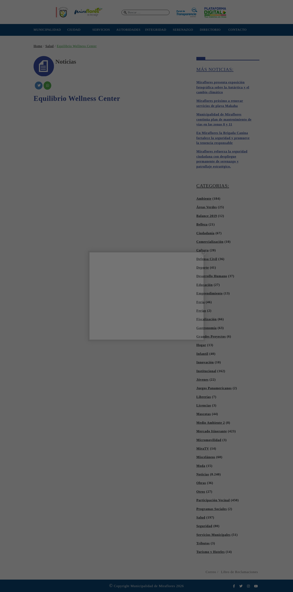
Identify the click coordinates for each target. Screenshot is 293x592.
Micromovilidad (208, 440)
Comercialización (209, 242)
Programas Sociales (211, 509)
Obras (201, 483)
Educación (204, 285)
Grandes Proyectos (211, 336)
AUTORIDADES (128, 29)
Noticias (202, 474)
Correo (211, 572)
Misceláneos (205, 457)
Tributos (203, 543)
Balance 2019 (206, 216)
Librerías (203, 397)
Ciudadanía (205, 233)
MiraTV (202, 448)
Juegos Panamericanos (214, 388)
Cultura (202, 250)
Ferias (201, 311)
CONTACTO (237, 29)
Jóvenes (202, 380)
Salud (49, 46)
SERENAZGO (183, 29)
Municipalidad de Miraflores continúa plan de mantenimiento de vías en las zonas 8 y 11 (223, 119)
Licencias (203, 405)
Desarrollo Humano (211, 276)
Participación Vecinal (213, 500)
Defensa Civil (206, 259)
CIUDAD (73, 29)
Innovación (205, 362)
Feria (200, 302)
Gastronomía (206, 328)
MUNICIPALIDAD (47, 29)
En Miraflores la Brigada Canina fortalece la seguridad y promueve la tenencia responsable (223, 138)
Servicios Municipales (213, 535)
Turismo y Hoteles (210, 552)
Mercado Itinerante (211, 431)
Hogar (201, 345)
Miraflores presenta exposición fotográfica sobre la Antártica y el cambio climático (222, 87)
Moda (200, 466)
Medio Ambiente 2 (210, 423)
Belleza (202, 224)
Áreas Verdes (206, 207)
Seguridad (204, 526)
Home (38, 46)
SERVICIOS (101, 29)
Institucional (206, 371)
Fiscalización (206, 319)
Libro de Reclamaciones (239, 572)
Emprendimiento (209, 293)
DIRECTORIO (210, 29)
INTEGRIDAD (155, 29)
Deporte (202, 267)
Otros (200, 492)
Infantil (202, 354)
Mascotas (203, 414)
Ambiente (203, 199)
